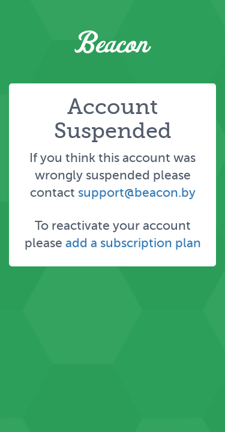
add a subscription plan (133, 242)
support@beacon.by (137, 192)
